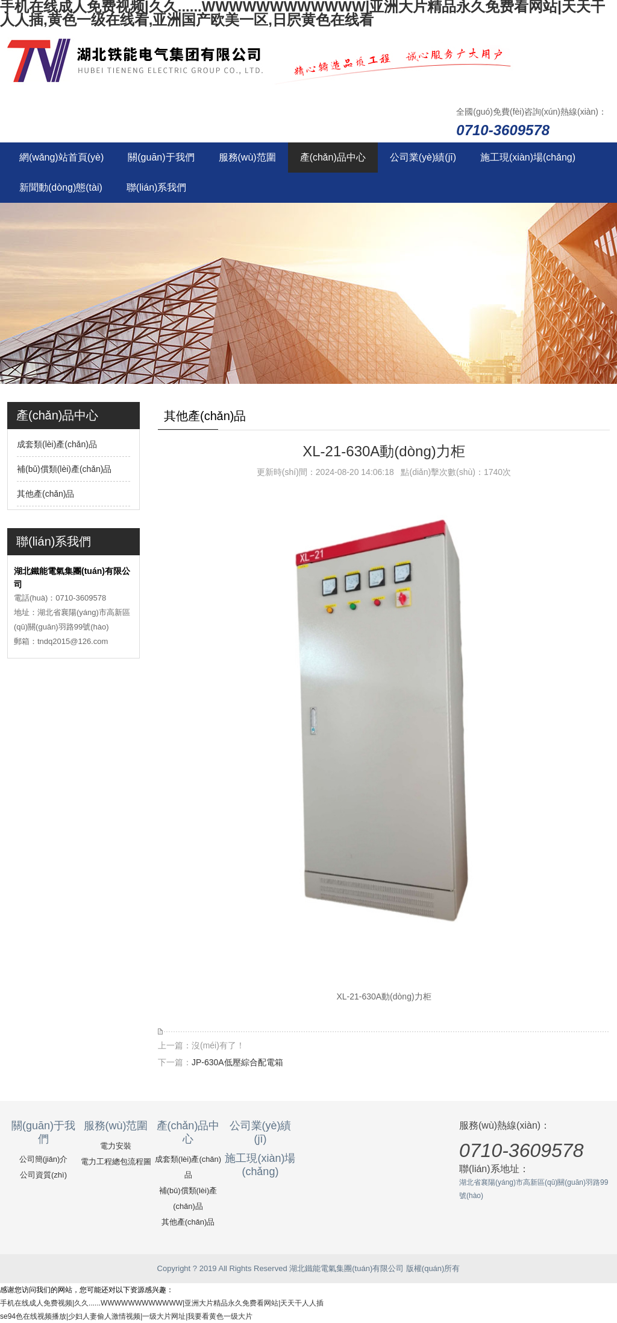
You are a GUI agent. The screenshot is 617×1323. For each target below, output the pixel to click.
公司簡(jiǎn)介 (43, 1159)
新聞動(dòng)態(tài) (60, 187)
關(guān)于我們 (161, 157)
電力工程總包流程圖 (116, 1161)
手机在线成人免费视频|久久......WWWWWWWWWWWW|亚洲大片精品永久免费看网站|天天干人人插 (162, 1303)
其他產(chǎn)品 (46, 494)
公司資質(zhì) (43, 1174)
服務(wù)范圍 (247, 157)
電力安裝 (115, 1145)
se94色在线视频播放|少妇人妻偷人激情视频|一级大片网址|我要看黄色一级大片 (126, 1316)
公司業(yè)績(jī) (423, 157)
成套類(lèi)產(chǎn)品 (57, 444)
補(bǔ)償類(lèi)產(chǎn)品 (64, 469)
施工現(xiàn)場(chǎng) (527, 157)
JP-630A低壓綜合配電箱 (237, 1062)
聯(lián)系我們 (157, 187)
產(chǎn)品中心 (333, 157)
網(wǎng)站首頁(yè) (61, 157)
